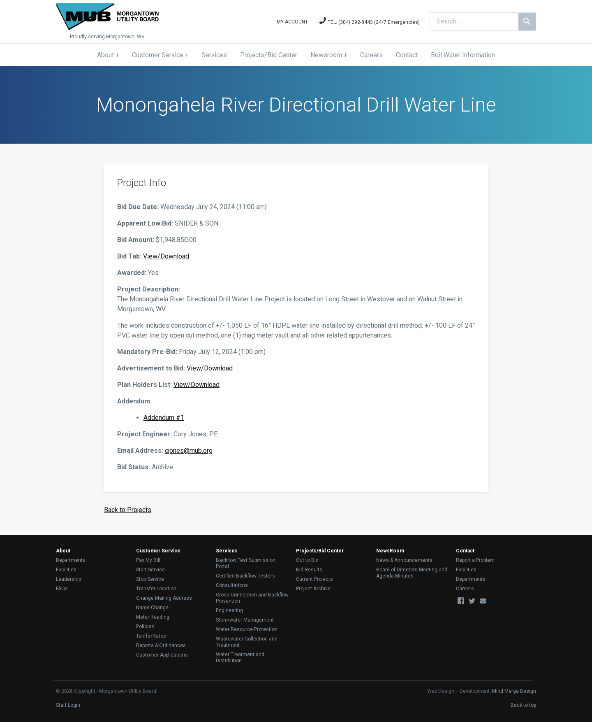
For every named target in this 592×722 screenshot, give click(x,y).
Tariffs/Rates (151, 636)
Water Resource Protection (247, 629)
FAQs (62, 589)
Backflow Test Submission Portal (245, 563)
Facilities (66, 570)
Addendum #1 (163, 418)
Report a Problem (475, 560)
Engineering (229, 610)
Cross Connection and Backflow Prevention (252, 598)
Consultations (232, 585)
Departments (71, 560)
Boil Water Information (463, 55)
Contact (407, 55)
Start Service (150, 570)
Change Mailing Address (164, 598)
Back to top (523, 705)
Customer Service (157, 55)
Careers (371, 55)
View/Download (166, 256)
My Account (292, 22)
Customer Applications (162, 655)
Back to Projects (127, 510)
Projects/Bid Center (268, 55)
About (105, 55)
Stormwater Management (245, 620)
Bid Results (309, 570)
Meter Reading (152, 617)
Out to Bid (307, 560)
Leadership (68, 579)
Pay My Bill (148, 560)
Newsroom (326, 55)
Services (214, 55)
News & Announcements (404, 560)
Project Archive (313, 589)
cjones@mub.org (189, 450)
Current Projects (314, 579)
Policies (145, 626)
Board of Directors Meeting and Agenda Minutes (411, 573)
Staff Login (68, 705)
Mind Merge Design (514, 691)
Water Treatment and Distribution (240, 658)
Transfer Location (156, 589)
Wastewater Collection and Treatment (247, 642)
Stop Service (150, 579)
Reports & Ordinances (161, 645)
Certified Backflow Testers (245, 576)
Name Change (152, 607)
